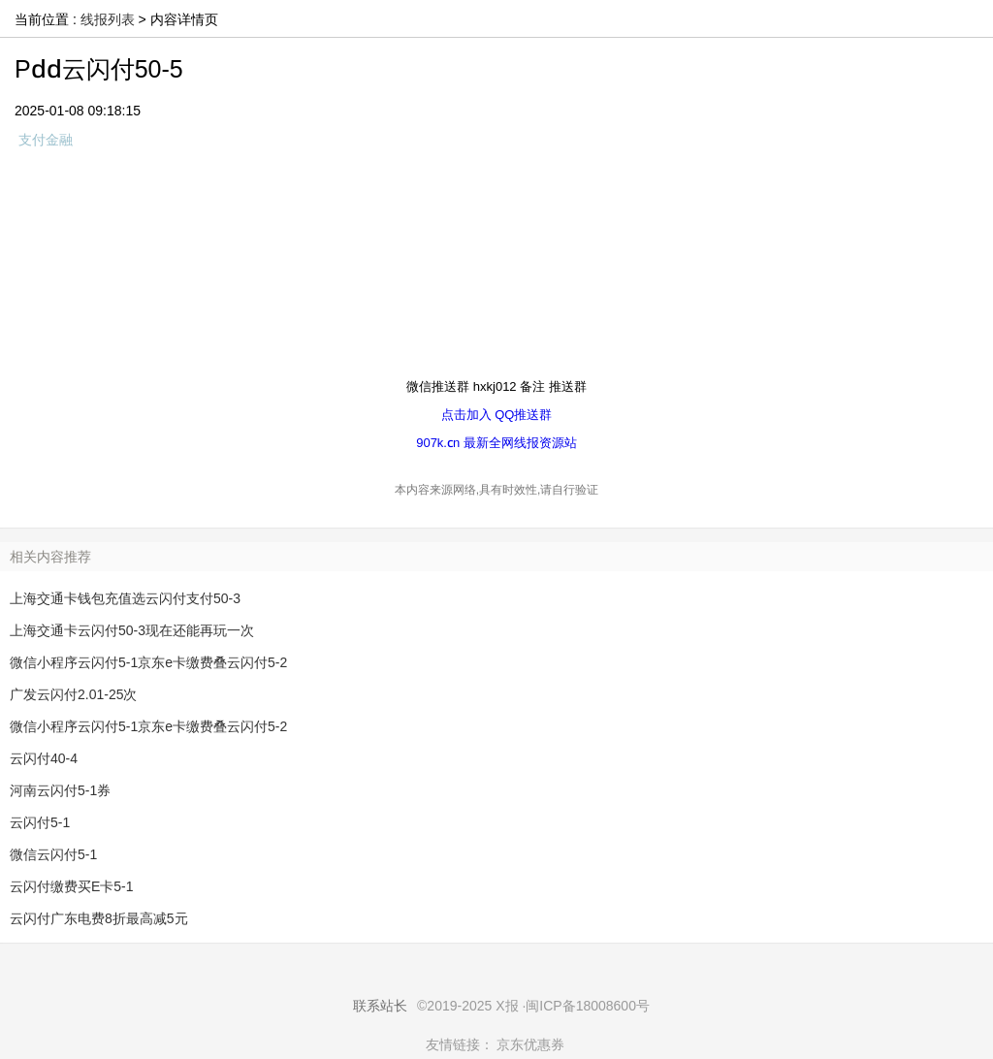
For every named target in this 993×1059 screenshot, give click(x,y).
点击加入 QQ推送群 (497, 414)
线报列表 (107, 19)
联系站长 (380, 1005)
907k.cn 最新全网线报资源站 (496, 442)
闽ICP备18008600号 (588, 1005)
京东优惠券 (530, 1044)
